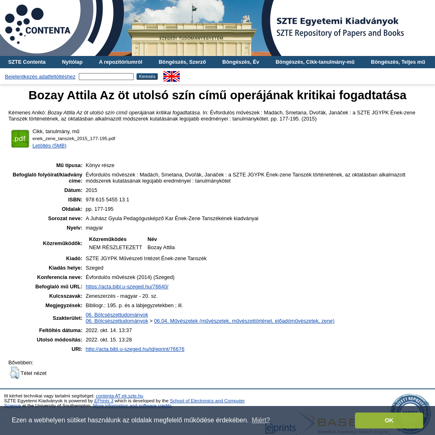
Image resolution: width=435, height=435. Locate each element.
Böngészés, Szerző (182, 62)
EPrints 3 (104, 400)
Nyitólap (72, 62)
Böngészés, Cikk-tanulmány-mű (315, 62)
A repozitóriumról (120, 62)
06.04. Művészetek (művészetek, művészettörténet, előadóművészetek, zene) (244, 321)
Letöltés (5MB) (50, 146)
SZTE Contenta (27, 62)
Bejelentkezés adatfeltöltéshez (40, 77)
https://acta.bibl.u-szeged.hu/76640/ (127, 286)
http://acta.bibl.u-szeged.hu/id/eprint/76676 (135, 349)
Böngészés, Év (240, 62)
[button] (14, 373)
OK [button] (389, 420)
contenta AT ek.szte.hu (119, 395)
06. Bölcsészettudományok (117, 315)
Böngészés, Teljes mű (398, 62)
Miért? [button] (261, 420)
